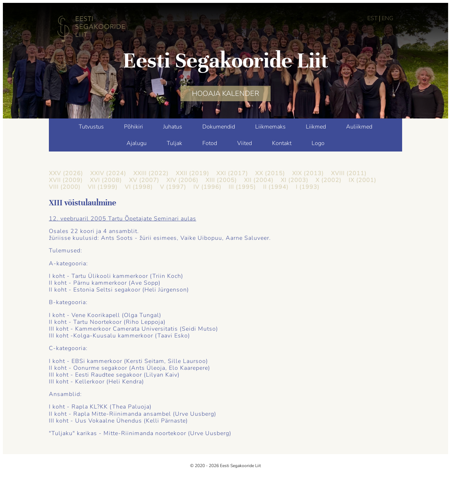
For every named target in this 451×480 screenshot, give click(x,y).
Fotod (209, 143)
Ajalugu (136, 143)
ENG (388, 18)
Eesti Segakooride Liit (225, 60)
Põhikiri (133, 127)
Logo (318, 143)
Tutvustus (91, 127)
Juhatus (172, 127)
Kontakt (281, 143)
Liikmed (316, 127)
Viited (244, 143)
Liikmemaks (270, 127)
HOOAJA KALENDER (225, 93)
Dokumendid (218, 127)
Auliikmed (359, 127)
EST (372, 18)
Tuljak (174, 143)
